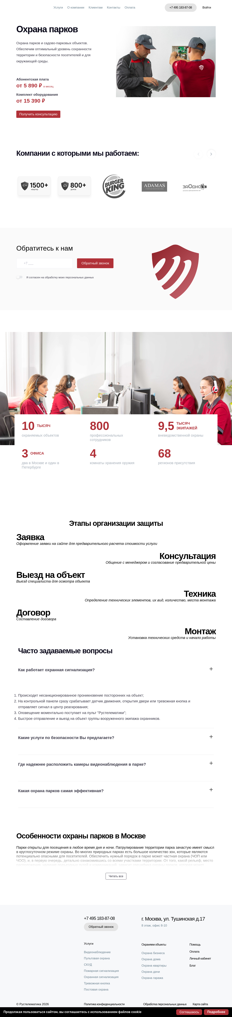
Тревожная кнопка (97, 983)
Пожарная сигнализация (101, 971)
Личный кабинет (202, 957)
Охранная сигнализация (101, 977)
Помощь (196, 943)
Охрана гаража (154, 977)
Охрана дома (152, 958)
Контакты (113, 7)
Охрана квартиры (155, 964)
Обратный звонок (95, 266)
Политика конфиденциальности (104, 1004)
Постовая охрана (96, 989)
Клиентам (96, 7)
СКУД (88, 964)
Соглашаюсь (189, 1012)
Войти (206, 7)
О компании (75, 7)
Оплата (130, 7)
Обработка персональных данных (165, 1004)
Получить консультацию (40, 115)
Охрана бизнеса (154, 952)
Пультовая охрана (97, 958)
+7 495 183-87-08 (180, 7)
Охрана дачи (152, 971)
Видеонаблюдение (97, 952)
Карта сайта (200, 1004)
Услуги (58, 7)
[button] (211, 156)
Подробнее (216, 1012)
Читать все (116, 877)
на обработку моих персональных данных (67, 280)
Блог (194, 964)
